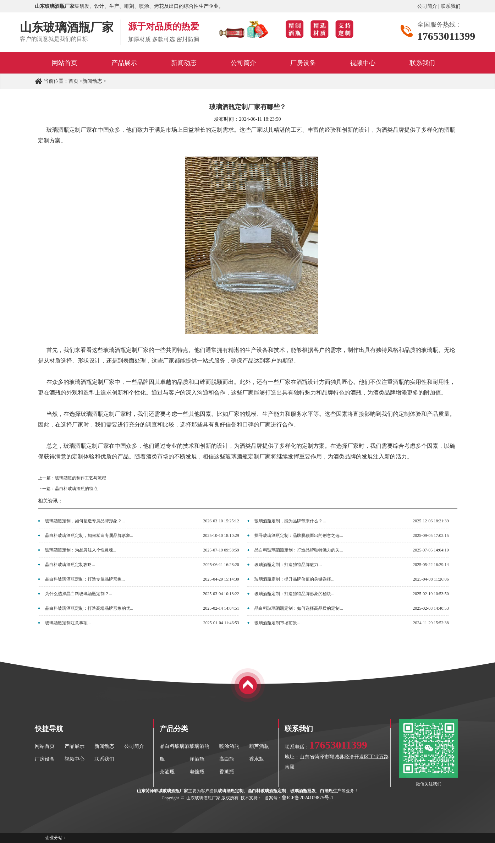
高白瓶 (226, 759)
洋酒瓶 (196, 759)
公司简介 (427, 6)
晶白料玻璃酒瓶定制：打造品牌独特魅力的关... (298, 550)
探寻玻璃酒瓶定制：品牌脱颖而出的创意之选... (298, 535)
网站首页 (45, 746)
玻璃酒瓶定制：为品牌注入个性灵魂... (80, 550)
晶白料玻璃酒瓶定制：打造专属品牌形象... (85, 579)
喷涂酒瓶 (229, 746)
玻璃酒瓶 (199, 746)
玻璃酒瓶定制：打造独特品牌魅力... (287, 564)
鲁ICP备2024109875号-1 (307, 797)
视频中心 (74, 759)
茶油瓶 (167, 771)
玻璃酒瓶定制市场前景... (277, 622)
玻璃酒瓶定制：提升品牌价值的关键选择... (294, 579)
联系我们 (451, 6)
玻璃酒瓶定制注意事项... (68, 622)
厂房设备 (45, 759)
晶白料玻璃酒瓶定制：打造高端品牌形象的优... (89, 608)
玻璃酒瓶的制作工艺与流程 (80, 477)
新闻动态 (92, 81)
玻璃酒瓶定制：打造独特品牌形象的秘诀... (294, 593)
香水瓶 (256, 759)
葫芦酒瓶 (259, 746)
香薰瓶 (226, 771)
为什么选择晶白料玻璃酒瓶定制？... (78, 593)
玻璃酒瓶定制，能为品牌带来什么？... (290, 520)
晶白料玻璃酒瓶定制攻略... (70, 564)
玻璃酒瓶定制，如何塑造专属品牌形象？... (85, 520)
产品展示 (74, 746)
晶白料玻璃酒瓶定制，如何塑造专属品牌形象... (89, 535)
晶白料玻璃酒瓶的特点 (76, 488)
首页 (73, 81)
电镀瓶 (196, 771)
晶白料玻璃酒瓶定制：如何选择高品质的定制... (298, 608)
